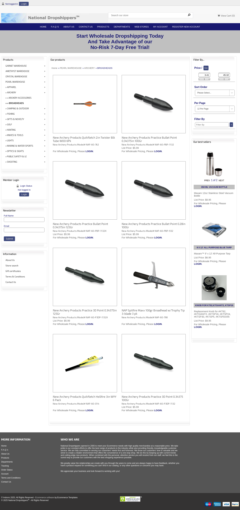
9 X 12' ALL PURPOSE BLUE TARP (214, 247)
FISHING (11, 113)
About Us (68, 27)
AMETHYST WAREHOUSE (17, 71)
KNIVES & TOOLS (15, 135)
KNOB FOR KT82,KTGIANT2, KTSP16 (214, 305)
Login (24, 4)
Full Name (9, 216)
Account (4, 474)
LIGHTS (10, 140)
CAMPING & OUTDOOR (18, 108)
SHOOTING (12, 161)
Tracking (5, 466)
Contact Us (86, 27)
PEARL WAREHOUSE (15, 81)
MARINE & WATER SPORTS (20, 145)
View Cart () (226, 15)
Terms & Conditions (15, 276)
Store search (12, 265)
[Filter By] (212, 124)
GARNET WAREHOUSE (16, 65)
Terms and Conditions (10, 478)
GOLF (9, 124)
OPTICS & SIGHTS (15, 151)
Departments (122, 27)
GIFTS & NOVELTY (15, 119)
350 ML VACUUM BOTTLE (214, 187)
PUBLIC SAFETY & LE (17, 156)
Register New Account (186, 27)
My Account (160, 27)
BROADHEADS (16, 103)
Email (6, 226)
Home (43, 27)
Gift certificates (13, 271)
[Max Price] (224, 75)
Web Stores (141, 27)
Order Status (6, 470)
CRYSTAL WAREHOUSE (16, 76)
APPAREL (11, 87)
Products (103, 27)
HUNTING (11, 129)
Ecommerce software (44, 497)
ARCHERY (11, 92)
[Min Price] (204, 75)
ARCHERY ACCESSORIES (20, 97)
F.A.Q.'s (55, 27)
